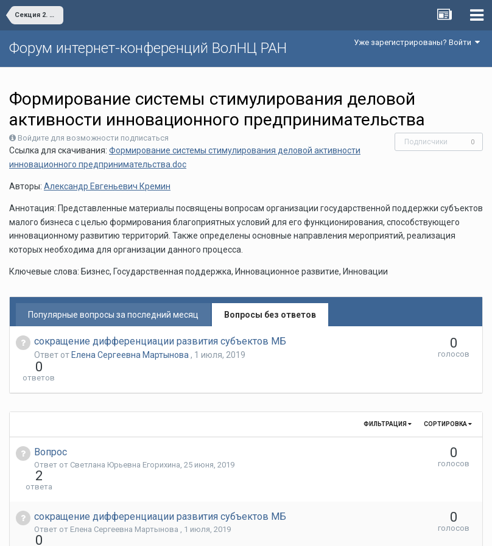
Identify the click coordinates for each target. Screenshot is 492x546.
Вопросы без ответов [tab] (270, 315)
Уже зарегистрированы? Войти (417, 42)
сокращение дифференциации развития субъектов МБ (160, 341)
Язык (208, 528)
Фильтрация (388, 402)
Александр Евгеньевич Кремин (107, 186)
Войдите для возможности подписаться (93, 137)
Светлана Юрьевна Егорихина (125, 442)
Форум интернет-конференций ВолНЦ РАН (148, 48)
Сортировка (448, 402)
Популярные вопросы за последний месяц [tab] (113, 315)
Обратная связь (265, 528)
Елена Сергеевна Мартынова (131, 355)
